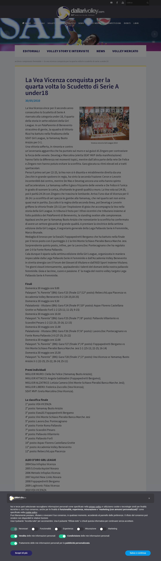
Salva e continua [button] (138, 553)
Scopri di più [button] (21, 553)
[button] (149, 498)
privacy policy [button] (95, 506)
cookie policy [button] (31, 512)
